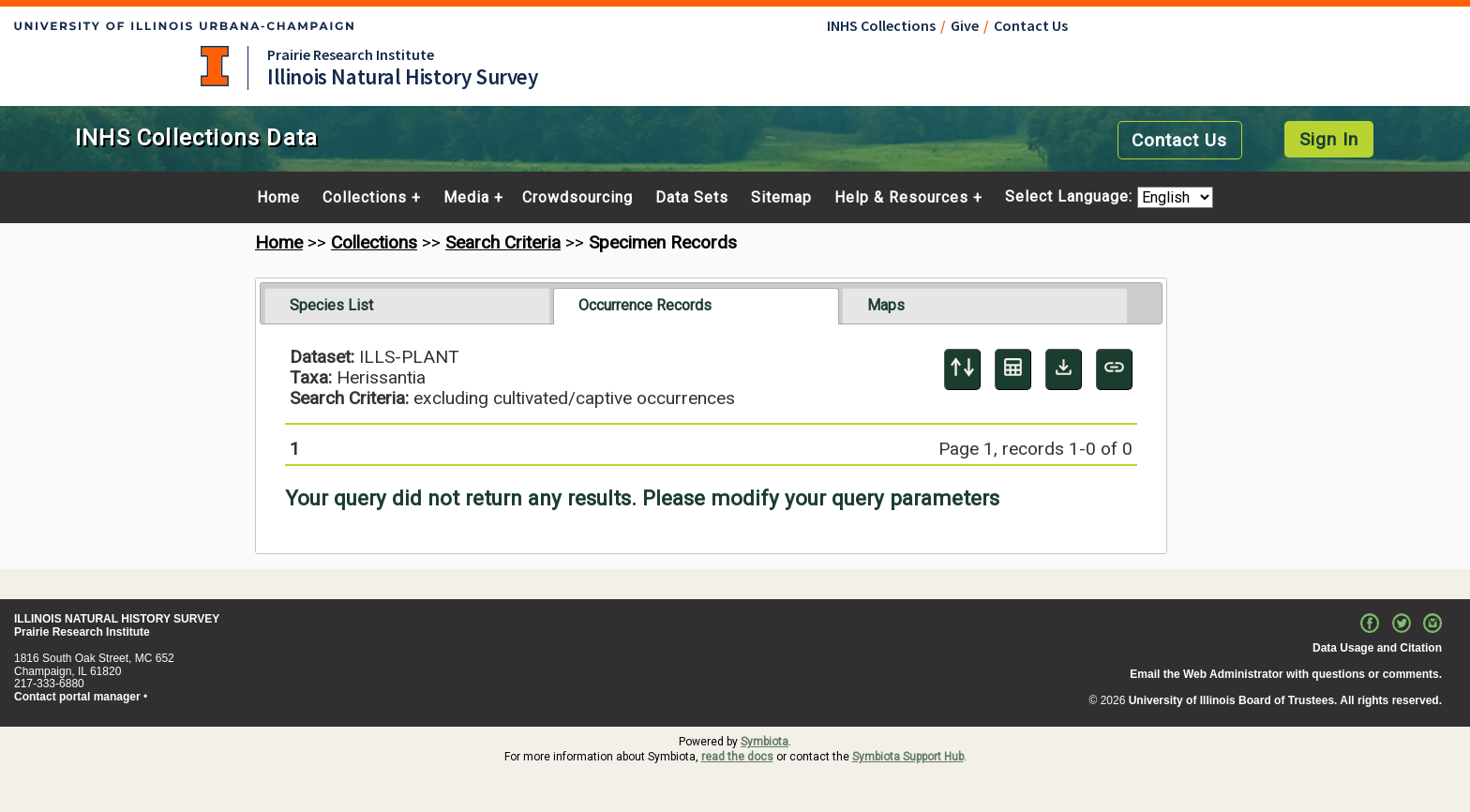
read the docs (737, 756)
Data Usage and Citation (1377, 647)
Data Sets (691, 197)
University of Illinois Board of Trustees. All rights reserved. (1285, 700)
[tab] (407, 305)
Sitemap (781, 197)
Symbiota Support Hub (908, 756)
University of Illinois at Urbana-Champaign (215, 66)
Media (466, 197)
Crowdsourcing (577, 197)
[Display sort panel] (962, 369)
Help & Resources (901, 197)
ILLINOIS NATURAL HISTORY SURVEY (116, 618)
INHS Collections (881, 25)
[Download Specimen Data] (1063, 369)
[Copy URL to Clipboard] (1114, 369)
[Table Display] (1013, 369)
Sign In (1328, 139)
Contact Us (1031, 25)
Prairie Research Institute (350, 54)
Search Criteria (503, 242)
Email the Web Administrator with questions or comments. (1286, 674)
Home (278, 197)
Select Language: (1071, 197)
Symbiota (764, 741)
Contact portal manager (77, 696)
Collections (364, 197)
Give (965, 25)
